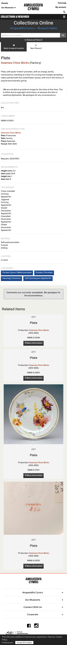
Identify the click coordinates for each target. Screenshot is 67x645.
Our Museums (8, 8)
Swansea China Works (15, 62)
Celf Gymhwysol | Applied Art (38, 278)
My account (60, 7)
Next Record (36, 46)
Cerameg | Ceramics (11, 278)
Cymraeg (62, 3)
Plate (33, 322)
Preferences (7, 642)
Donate (4, 3)
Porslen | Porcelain (44, 272)
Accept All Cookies (24, 642)
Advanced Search (33, 40)
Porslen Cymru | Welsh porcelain (17, 272)
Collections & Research (15, 16)
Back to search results (14, 46)
